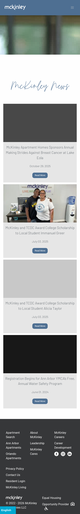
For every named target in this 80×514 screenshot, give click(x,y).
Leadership (37, 443)
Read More (40, 175)
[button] (72, 7)
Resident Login (15, 481)
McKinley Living (16, 487)
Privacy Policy (15, 468)
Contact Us (13, 475)
